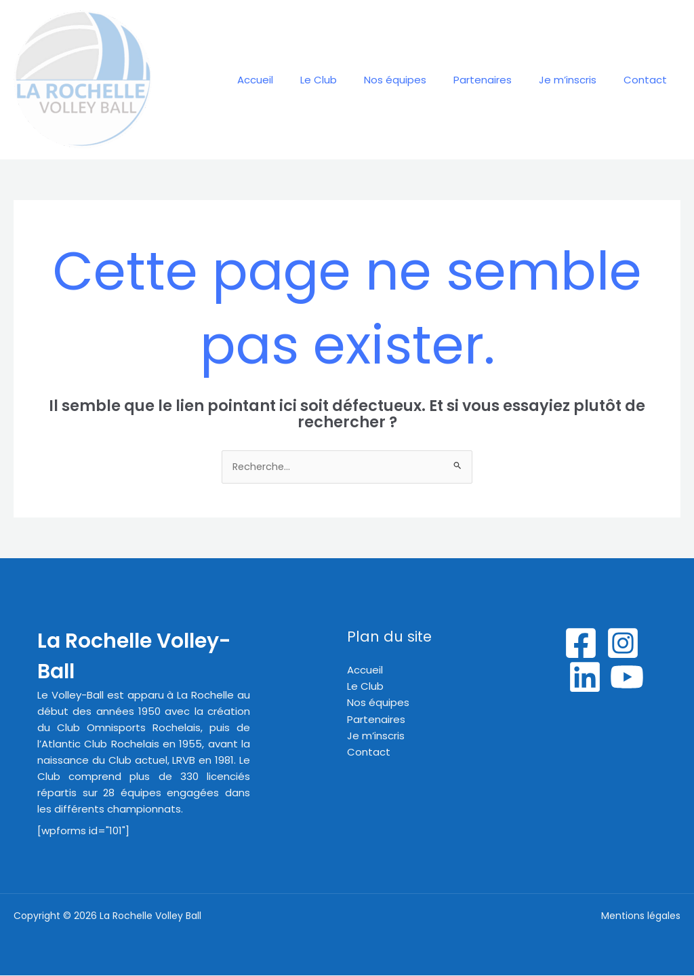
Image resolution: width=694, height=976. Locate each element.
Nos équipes (419, 80)
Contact (648, 80)
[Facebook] (581, 644)
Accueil (292, 80)
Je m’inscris (578, 80)
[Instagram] (623, 644)
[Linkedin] (585, 678)
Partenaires (499, 80)
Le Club (349, 80)
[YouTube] (627, 678)
